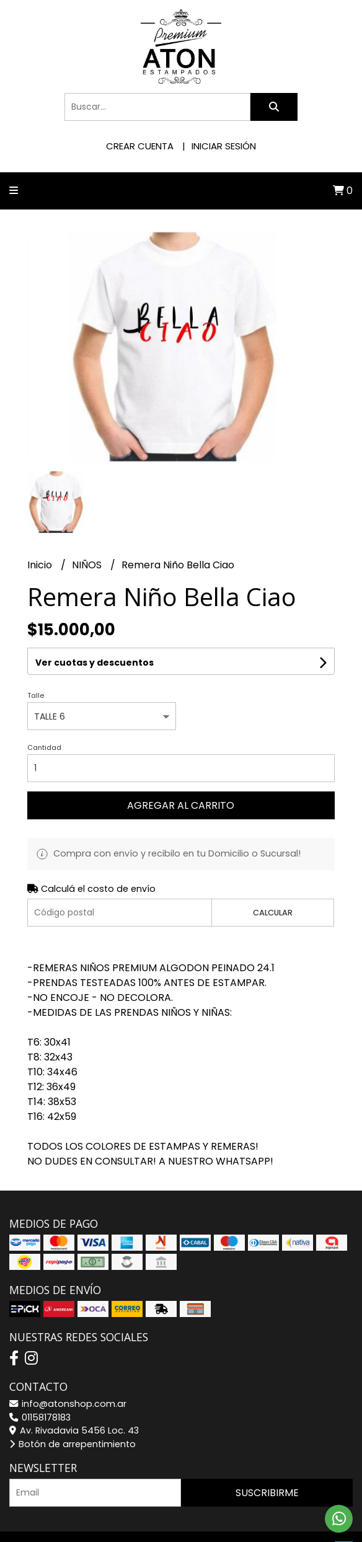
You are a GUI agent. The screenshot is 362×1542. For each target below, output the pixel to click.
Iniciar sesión (224, 145)
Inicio (41, 565)
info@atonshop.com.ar (67, 1404)
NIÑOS (88, 565)
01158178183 (40, 1417)
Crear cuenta (140, 145)
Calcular (273, 912)
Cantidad (44, 747)
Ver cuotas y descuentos (94, 662)
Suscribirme (267, 1493)
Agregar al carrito (180, 805)
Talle (35, 695)
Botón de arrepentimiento (72, 1444)
